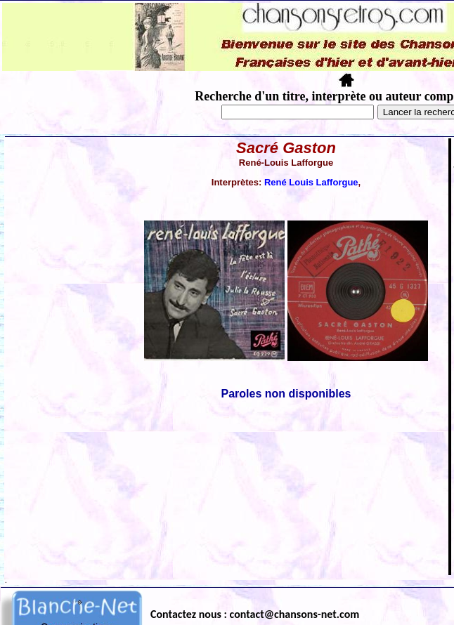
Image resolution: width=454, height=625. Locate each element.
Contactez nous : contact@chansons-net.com (254, 614)
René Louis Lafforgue (311, 182)
